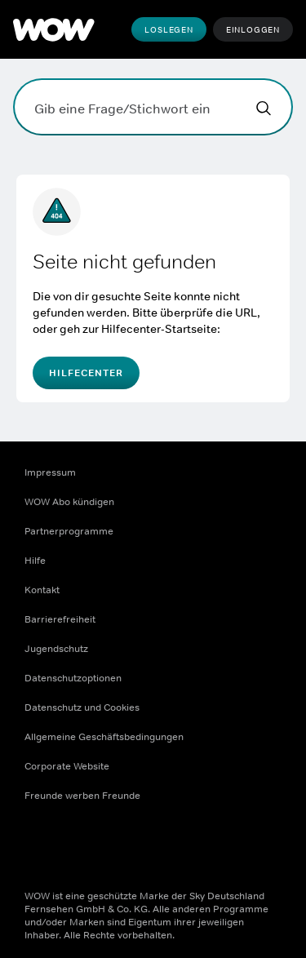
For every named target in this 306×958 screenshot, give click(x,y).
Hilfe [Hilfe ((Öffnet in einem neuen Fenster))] (35, 560)
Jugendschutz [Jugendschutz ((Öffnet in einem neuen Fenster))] (56, 648)
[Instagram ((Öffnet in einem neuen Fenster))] (80, 848)
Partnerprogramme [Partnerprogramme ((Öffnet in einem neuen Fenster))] (68, 531)
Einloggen (253, 29)
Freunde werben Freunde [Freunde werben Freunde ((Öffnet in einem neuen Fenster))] (82, 795)
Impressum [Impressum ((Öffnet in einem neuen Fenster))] (50, 472)
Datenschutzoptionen (73, 678)
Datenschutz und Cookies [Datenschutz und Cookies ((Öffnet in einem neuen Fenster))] (82, 707)
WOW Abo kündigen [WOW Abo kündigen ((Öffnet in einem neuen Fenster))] (69, 501)
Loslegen (168, 29)
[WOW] (54, 29)
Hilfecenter (86, 372)
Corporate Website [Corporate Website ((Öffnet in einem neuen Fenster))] (66, 766)
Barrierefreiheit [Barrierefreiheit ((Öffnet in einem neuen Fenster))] (59, 619)
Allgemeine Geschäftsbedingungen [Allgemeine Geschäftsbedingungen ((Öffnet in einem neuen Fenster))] (104, 736)
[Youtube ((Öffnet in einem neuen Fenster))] (122, 848)
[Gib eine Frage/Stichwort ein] (153, 106)
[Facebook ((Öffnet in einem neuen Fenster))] (37, 848)
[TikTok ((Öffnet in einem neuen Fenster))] (165, 848)
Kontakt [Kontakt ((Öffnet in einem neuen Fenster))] (42, 590)
